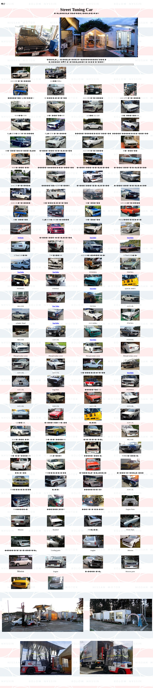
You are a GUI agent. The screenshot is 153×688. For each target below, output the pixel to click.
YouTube (93, 238)
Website (20, 238)
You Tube (55, 306)
